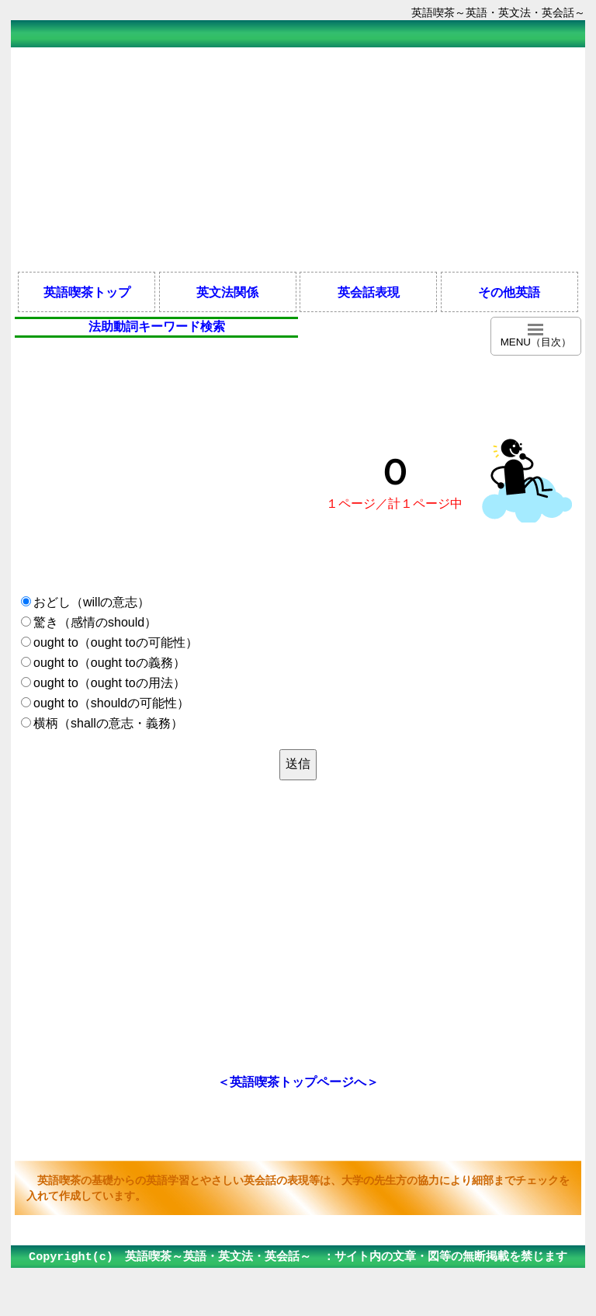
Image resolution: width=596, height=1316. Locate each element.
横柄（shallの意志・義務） (108, 723)
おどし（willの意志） (91, 602)
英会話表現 (369, 292)
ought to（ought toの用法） (109, 682)
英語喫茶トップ (86, 292)
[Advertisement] (298, 158)
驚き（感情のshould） (95, 622)
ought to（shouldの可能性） (111, 703)
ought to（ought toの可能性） (115, 642)
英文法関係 (227, 292)
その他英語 (509, 292)
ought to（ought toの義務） (109, 662)
